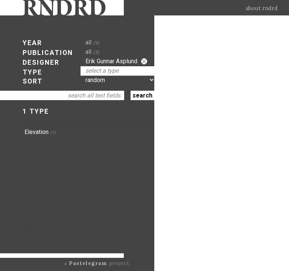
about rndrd (262, 8)
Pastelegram (88, 263)
